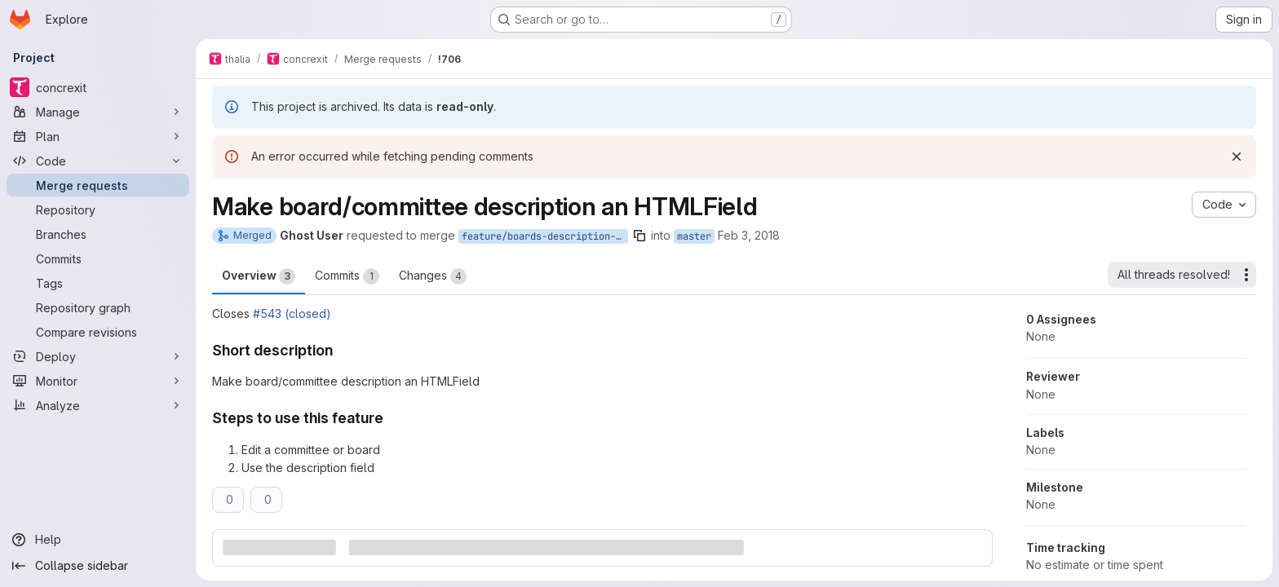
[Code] (98, 160)
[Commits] (98, 258)
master (694, 236)
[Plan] (98, 136)
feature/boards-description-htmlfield (545, 236)
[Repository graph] (98, 307)
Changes (433, 276)
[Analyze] (98, 405)
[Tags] (98, 282)
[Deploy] (98, 356)
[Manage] (98, 111)
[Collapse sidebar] (98, 565)
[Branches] (98, 234)
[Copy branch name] (639, 235)
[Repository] (98, 209)
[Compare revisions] (98, 331)
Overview (258, 276)
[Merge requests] (98, 185)
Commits (347, 276)
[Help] (98, 539)
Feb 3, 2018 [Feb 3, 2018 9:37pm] (749, 235)
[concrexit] (98, 87)
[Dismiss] (1236, 156)
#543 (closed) (292, 313)
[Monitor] (98, 380)
